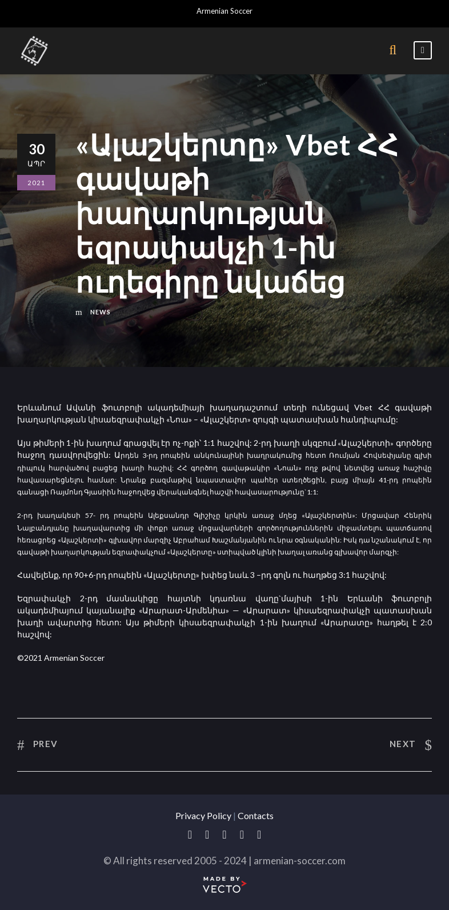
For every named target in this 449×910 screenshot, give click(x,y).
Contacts (256, 815)
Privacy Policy (203, 815)
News (100, 312)
